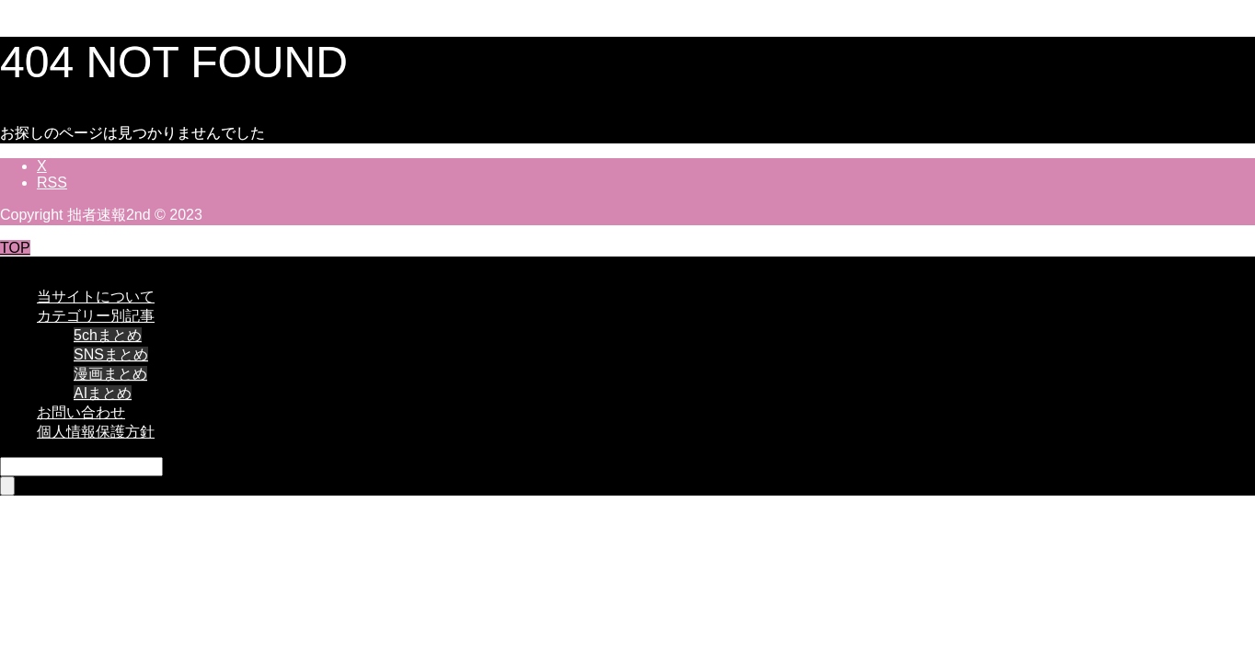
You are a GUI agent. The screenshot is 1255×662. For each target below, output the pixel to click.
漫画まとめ (110, 374)
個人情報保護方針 (96, 431)
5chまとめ (108, 335)
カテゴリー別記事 (96, 316)
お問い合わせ (81, 412)
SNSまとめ (111, 354)
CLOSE (25, 264)
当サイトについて (96, 296)
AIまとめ (103, 393)
